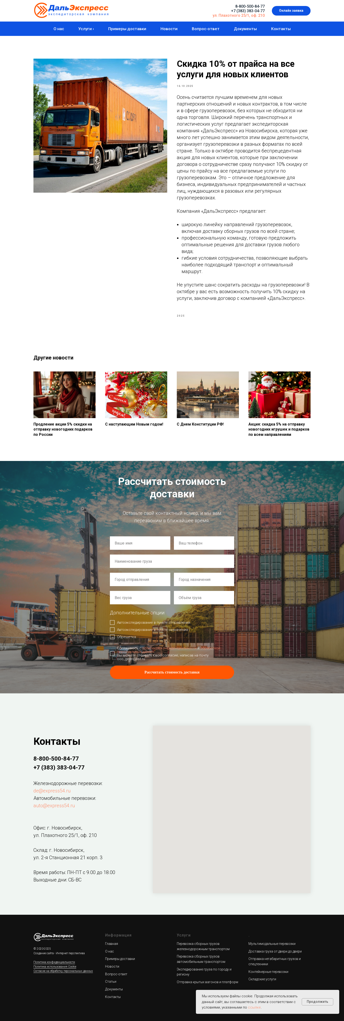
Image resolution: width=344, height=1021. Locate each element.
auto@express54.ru (54, 805)
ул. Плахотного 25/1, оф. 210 (239, 15)
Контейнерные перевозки (268, 972)
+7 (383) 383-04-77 (248, 11)
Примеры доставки (127, 28)
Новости (169, 28)
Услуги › (86, 28)
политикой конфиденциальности (169, 648)
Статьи (110, 981)
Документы (245, 28)
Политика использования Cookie (54, 966)
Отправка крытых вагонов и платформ (207, 982)
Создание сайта (43, 953)
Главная (111, 944)
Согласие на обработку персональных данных (63, 971)
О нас (59, 28)
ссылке (254, 1007)
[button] (291, 11)
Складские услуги (262, 979)
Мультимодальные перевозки (272, 944)
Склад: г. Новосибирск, (58, 850)
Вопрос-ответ (206, 28)
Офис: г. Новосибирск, (57, 828)
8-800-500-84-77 (250, 6)
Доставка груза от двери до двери (275, 951)
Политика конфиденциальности (54, 962)
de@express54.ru (52, 791)
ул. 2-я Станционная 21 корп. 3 (67, 857)
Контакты (281, 28)
